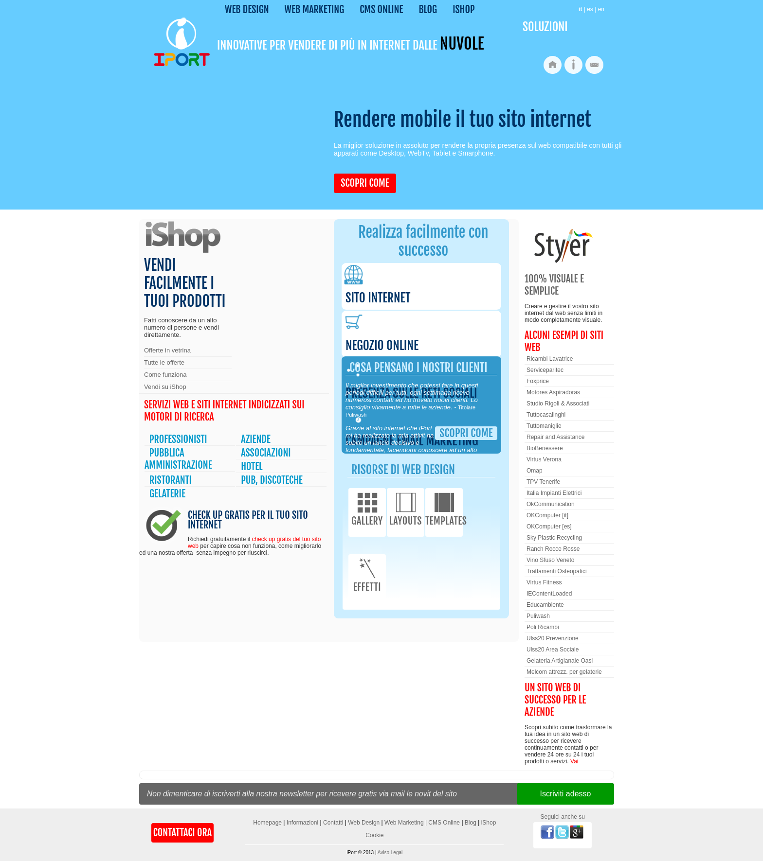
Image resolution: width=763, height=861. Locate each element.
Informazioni (302, 822)
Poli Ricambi (543, 627)
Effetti (367, 574)
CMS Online (381, 9)
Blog (427, 9)
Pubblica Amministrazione (178, 459)
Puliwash (538, 616)
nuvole (462, 43)
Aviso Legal (390, 852)
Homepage (267, 822)
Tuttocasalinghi (546, 414)
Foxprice (538, 381)
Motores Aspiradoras (553, 392)
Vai (574, 761)
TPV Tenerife (543, 481)
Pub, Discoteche (272, 480)
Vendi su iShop (165, 386)
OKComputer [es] (549, 526)
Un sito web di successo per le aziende (555, 700)
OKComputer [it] (547, 515)
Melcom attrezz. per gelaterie (564, 671)
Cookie (374, 835)
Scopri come (365, 183)
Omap (535, 470)
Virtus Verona (544, 459)
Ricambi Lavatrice (550, 358)
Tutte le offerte (164, 362)
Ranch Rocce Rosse (553, 548)
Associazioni (266, 453)
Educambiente (545, 604)
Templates (444, 508)
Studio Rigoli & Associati (558, 403)
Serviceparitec (545, 370)
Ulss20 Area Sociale (553, 649)
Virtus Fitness (544, 582)
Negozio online (381, 345)
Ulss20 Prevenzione (553, 638)
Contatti (333, 822)
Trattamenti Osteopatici (557, 571)
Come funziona (165, 374)
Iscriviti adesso (565, 794)
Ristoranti (170, 480)
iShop (463, 9)
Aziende (256, 439)
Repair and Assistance (555, 437)
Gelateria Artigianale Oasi (560, 660)
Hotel (251, 466)
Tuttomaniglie (544, 425)
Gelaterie (167, 494)
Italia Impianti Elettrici (554, 493)
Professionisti (178, 439)
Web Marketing (315, 9)
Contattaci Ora (182, 832)
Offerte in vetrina (167, 350)
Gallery (367, 508)
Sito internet (377, 297)
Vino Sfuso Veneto (551, 560)
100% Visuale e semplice (554, 285)
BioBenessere (545, 448)
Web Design (247, 9)
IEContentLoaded (549, 593)
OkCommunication (551, 504)
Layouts (405, 508)
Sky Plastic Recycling (554, 537)
